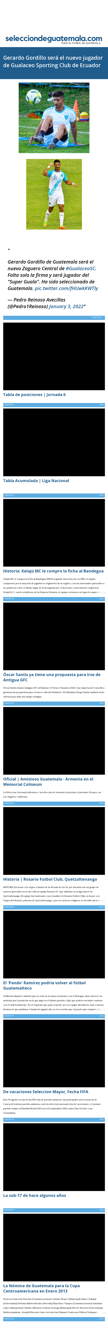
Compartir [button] (97, 317)
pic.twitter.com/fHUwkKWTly (66, 288)
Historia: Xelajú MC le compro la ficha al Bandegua (53, 571)
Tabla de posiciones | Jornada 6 (34, 394)
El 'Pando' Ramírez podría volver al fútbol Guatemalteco (44, 985)
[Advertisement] (54, 15)
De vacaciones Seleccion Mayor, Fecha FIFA (45, 1091)
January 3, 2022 (66, 306)
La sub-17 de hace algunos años (34, 1195)
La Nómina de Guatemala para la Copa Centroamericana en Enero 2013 (41, 1288)
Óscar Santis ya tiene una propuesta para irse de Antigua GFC (51, 677)
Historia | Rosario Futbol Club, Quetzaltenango (50, 879)
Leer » (101, 404)
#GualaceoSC (80, 268)
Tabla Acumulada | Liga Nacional (36, 480)
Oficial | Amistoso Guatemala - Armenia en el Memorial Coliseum (48, 781)
